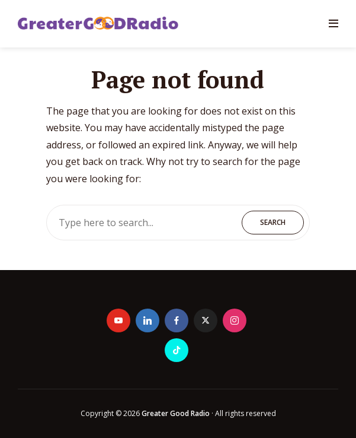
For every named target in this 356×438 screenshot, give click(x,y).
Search (273, 222)
